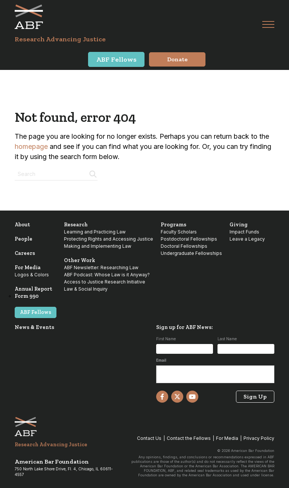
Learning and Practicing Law (95, 232)
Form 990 (27, 296)
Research (76, 224)
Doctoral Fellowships (184, 246)
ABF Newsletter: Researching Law (101, 267)
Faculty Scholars (179, 232)
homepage (31, 146)
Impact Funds (244, 232)
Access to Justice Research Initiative (104, 282)
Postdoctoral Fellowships (189, 239)
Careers (25, 253)
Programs (173, 224)
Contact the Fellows (189, 438)
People (23, 239)
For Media (28, 267)
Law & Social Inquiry (86, 289)
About (22, 224)
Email (161, 360)
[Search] (92, 173)
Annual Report (33, 289)
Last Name (227, 338)
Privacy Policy (258, 438)
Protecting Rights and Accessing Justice (108, 239)
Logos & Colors (32, 274)
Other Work (79, 260)
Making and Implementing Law (97, 246)
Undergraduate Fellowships (191, 253)
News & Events (34, 327)
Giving (239, 224)
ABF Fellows (35, 312)
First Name (166, 338)
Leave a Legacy (247, 239)
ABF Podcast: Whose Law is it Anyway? (107, 274)
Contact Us (149, 438)
